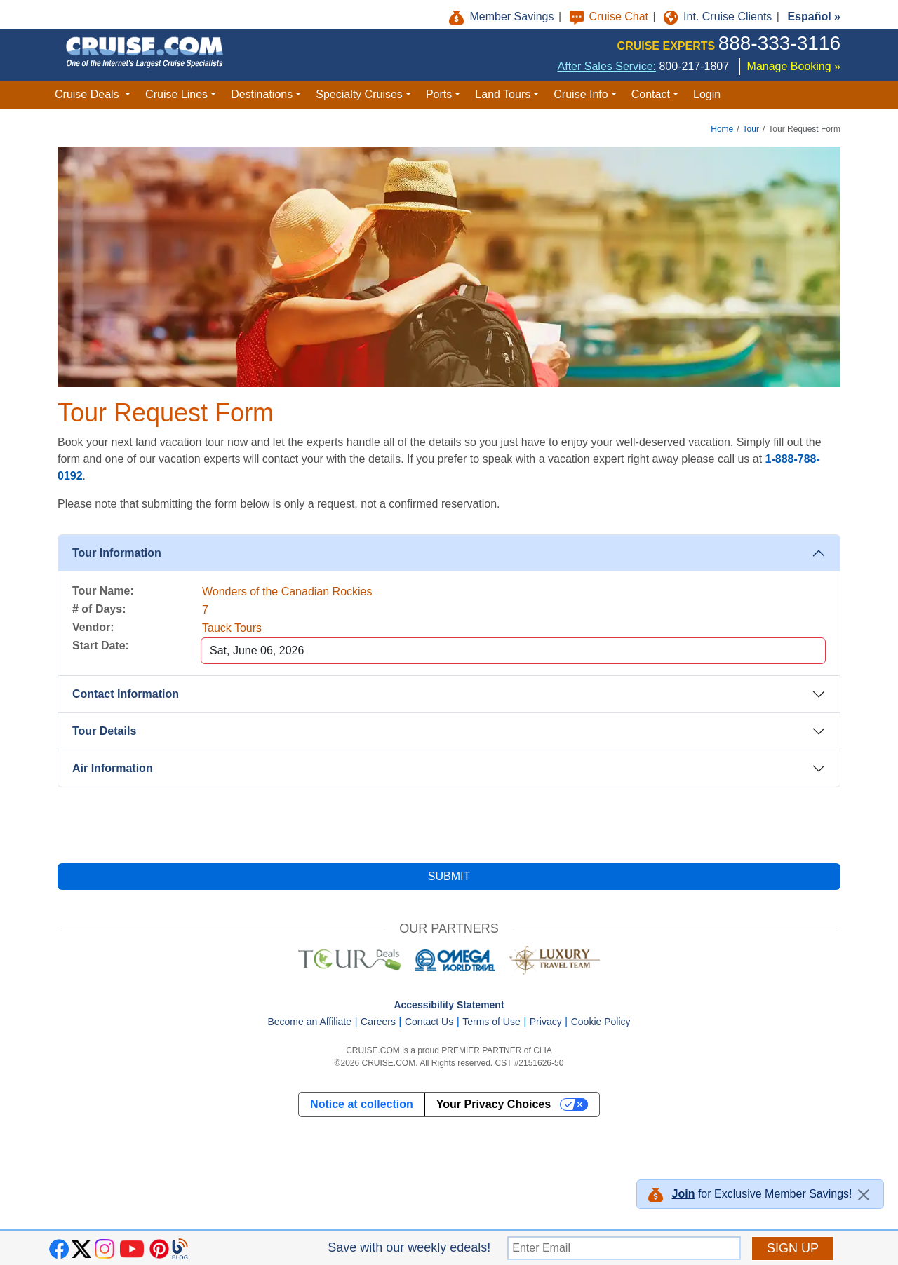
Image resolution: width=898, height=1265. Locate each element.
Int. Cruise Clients (719, 16)
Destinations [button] (262, 94)
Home (722, 129)
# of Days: (99, 609)
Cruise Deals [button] (88, 94)
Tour (751, 129)
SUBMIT (449, 876)
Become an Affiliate (309, 1021)
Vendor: (93, 627)
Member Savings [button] (503, 16)
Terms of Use (491, 1021)
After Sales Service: (607, 66)
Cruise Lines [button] (176, 94)
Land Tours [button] (502, 94)
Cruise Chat (611, 16)
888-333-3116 (779, 43)
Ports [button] (439, 94)
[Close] (863, 1194)
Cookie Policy (601, 1021)
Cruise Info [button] (581, 94)
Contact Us (429, 1021)
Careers (378, 1021)
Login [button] (707, 94)
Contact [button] (650, 94)
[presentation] (449, 825)
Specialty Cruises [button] (359, 94)
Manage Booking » (793, 66)
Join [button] (683, 1194)
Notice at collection (361, 1104)
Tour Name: (103, 591)
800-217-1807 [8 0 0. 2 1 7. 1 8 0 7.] (694, 66)
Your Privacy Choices (493, 1104)
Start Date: (100, 645)
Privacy (546, 1021)
